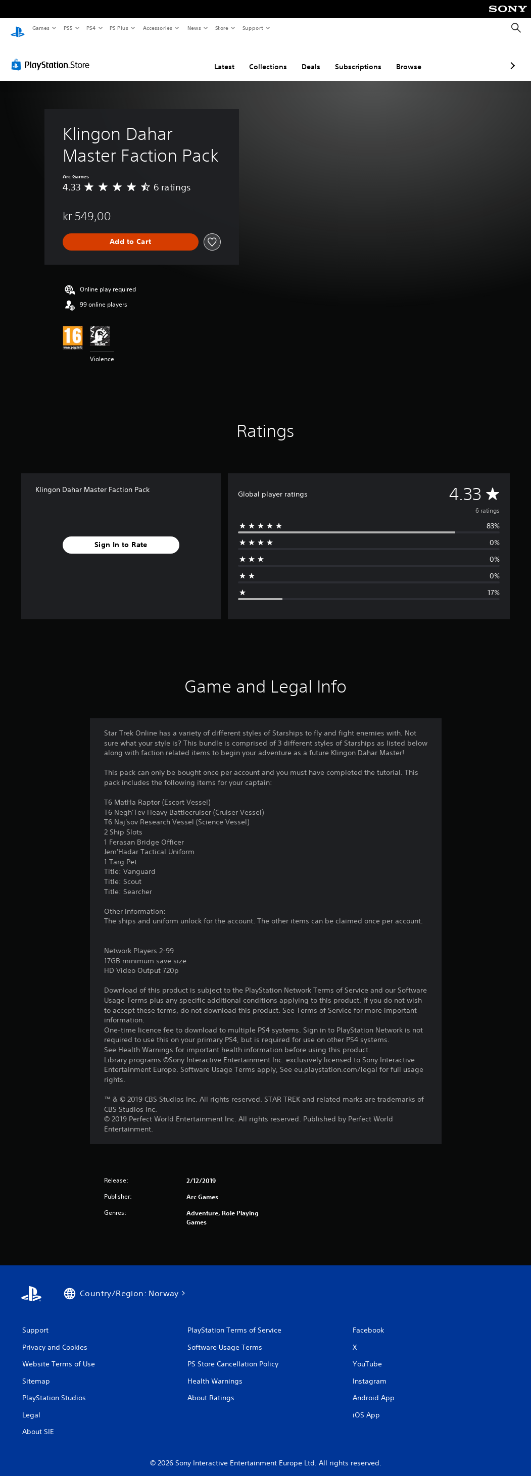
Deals (257, 57)
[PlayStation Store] (52, 55)
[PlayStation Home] (17, 28)
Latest (171, 57)
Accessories (157, 27)
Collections (214, 57)
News (194, 27)
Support (252, 27)
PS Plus (119, 27)
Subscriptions (304, 57)
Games (40, 27)
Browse (355, 57)
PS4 (91, 27)
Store (221, 27)
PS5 (68, 27)
